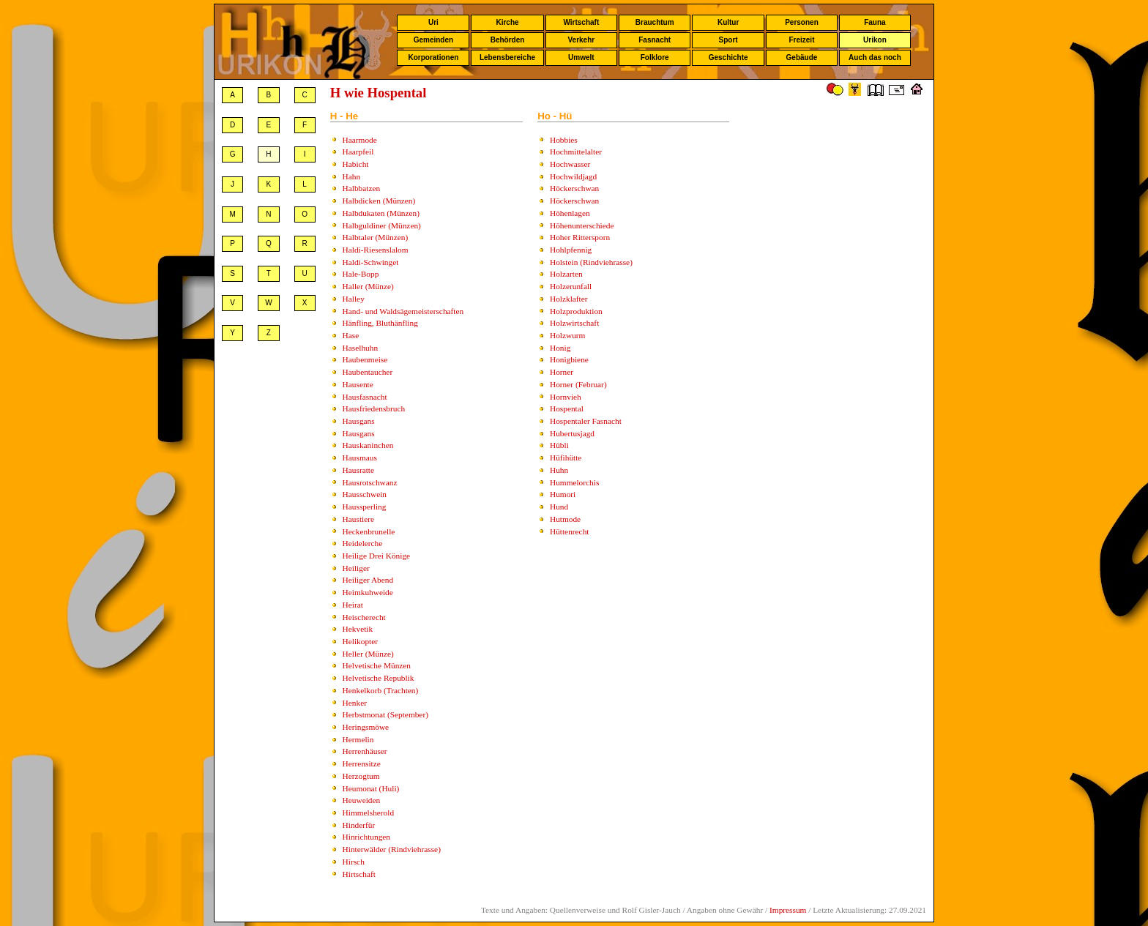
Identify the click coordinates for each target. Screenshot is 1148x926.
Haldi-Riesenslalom (376, 249)
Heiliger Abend (368, 579)
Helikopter (360, 641)
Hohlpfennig (571, 249)
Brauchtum (655, 22)
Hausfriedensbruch (374, 408)
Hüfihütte (565, 457)
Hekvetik (358, 628)
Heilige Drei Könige (376, 555)
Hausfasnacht (365, 396)
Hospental (567, 408)
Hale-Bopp (361, 273)
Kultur (728, 22)
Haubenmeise (365, 359)
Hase (351, 335)
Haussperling (365, 506)
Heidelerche (363, 543)
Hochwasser (570, 164)
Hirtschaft (359, 874)
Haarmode (360, 139)
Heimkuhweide (368, 592)
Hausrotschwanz (370, 482)
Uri (433, 22)
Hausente (358, 384)
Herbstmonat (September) (385, 714)
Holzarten (566, 273)
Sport (728, 40)
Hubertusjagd (572, 433)
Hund (559, 506)
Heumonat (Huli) (371, 788)
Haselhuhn (360, 347)
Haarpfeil (358, 151)
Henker (355, 702)
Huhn (559, 470)
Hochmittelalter (576, 151)
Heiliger (356, 568)
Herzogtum (361, 776)
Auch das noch (875, 57)
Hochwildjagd (573, 176)
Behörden (508, 40)
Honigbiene (569, 359)
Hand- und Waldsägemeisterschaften (403, 311)
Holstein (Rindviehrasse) (591, 262)
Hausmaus (360, 457)
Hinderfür (359, 825)
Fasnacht (654, 40)
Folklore (655, 57)
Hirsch (354, 861)
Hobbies (564, 139)
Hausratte (358, 470)
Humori (562, 494)
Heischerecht (364, 617)
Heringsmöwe (366, 726)
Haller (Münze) (368, 286)
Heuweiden (362, 800)
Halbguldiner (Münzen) (382, 225)
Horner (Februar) (578, 384)
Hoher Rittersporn (580, 237)
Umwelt (581, 57)
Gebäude (802, 57)
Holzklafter (569, 298)
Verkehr (580, 40)
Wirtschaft (581, 22)
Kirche (507, 22)
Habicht (356, 164)
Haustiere (358, 519)
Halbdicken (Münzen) (379, 200)
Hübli (559, 445)
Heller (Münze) (368, 653)
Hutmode (565, 519)
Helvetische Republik (378, 677)
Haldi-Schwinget (371, 262)
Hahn (352, 176)
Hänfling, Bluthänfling (380, 322)
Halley (354, 298)
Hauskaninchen (368, 445)
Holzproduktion (576, 311)
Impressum (787, 910)
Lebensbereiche (507, 57)
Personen (802, 22)
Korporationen (433, 57)
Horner (561, 371)
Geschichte (728, 57)
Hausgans (359, 421)
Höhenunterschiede (582, 225)
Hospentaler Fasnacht (586, 421)
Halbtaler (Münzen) (376, 237)
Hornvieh (565, 396)
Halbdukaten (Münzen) (381, 213)
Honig (560, 347)
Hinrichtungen (366, 836)
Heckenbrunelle (369, 531)
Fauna (874, 22)
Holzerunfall (571, 286)
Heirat (353, 604)
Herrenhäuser (365, 751)
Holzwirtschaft (574, 322)
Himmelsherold (368, 812)
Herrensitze (362, 763)
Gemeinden (433, 40)
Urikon (875, 40)
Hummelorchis (574, 482)
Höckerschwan (574, 188)
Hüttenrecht (569, 531)
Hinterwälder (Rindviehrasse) (392, 849)
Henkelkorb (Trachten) (381, 690)
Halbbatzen (362, 188)
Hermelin (358, 739)
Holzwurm (567, 335)
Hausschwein (365, 494)
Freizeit (801, 40)
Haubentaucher (368, 371)
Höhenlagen (570, 213)
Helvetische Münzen (377, 665)
